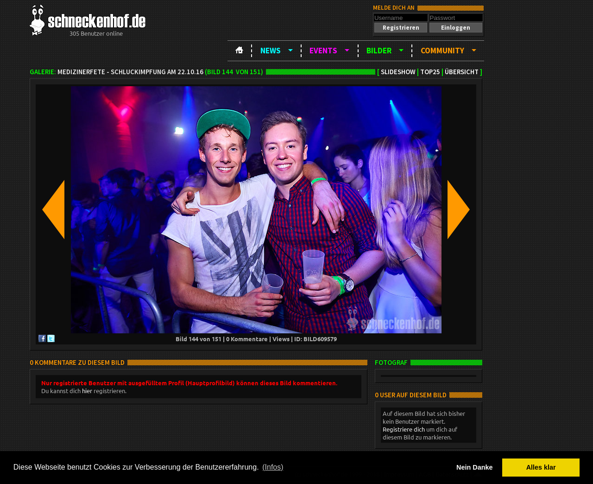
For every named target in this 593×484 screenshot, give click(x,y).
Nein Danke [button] (474, 467)
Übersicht (462, 72)
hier (87, 391)
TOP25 (430, 72)
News (270, 50)
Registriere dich (404, 429)
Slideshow (398, 72)
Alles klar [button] (541, 467)
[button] (400, 27)
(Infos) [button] (272, 467)
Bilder (378, 50)
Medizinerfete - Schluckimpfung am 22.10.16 (130, 72)
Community (442, 50)
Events (323, 50)
